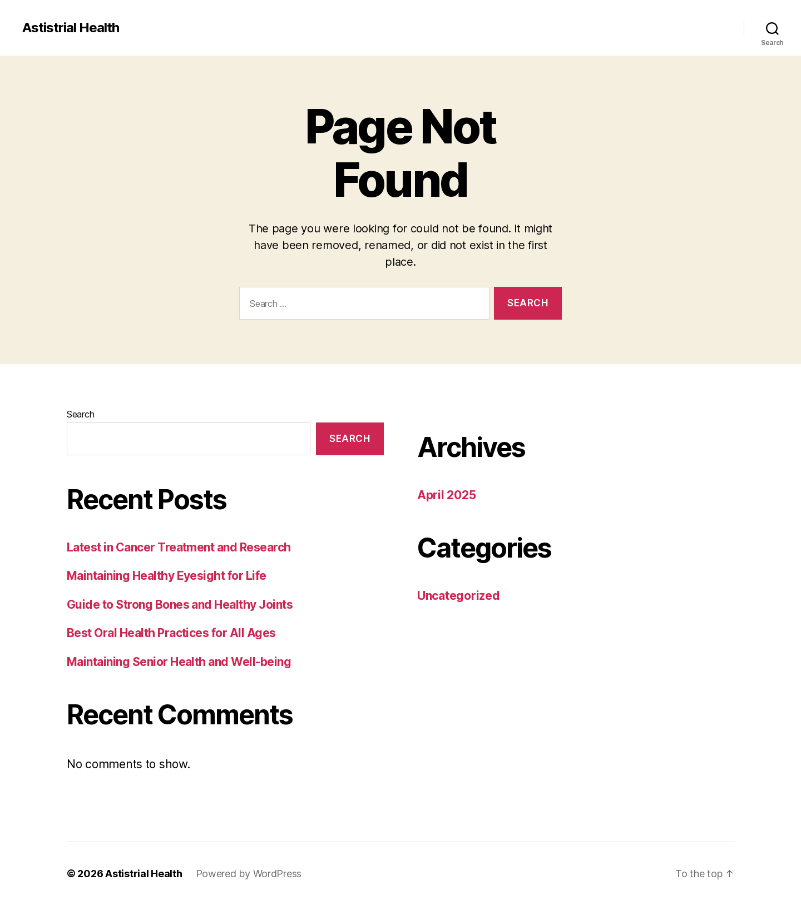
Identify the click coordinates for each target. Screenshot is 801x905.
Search (80, 414)
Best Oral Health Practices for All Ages (171, 633)
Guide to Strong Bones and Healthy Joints (180, 604)
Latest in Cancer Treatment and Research (179, 547)
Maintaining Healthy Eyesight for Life (166, 576)
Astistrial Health (70, 27)
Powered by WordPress (249, 873)
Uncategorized (458, 596)
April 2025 (446, 495)
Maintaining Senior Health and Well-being (179, 662)
